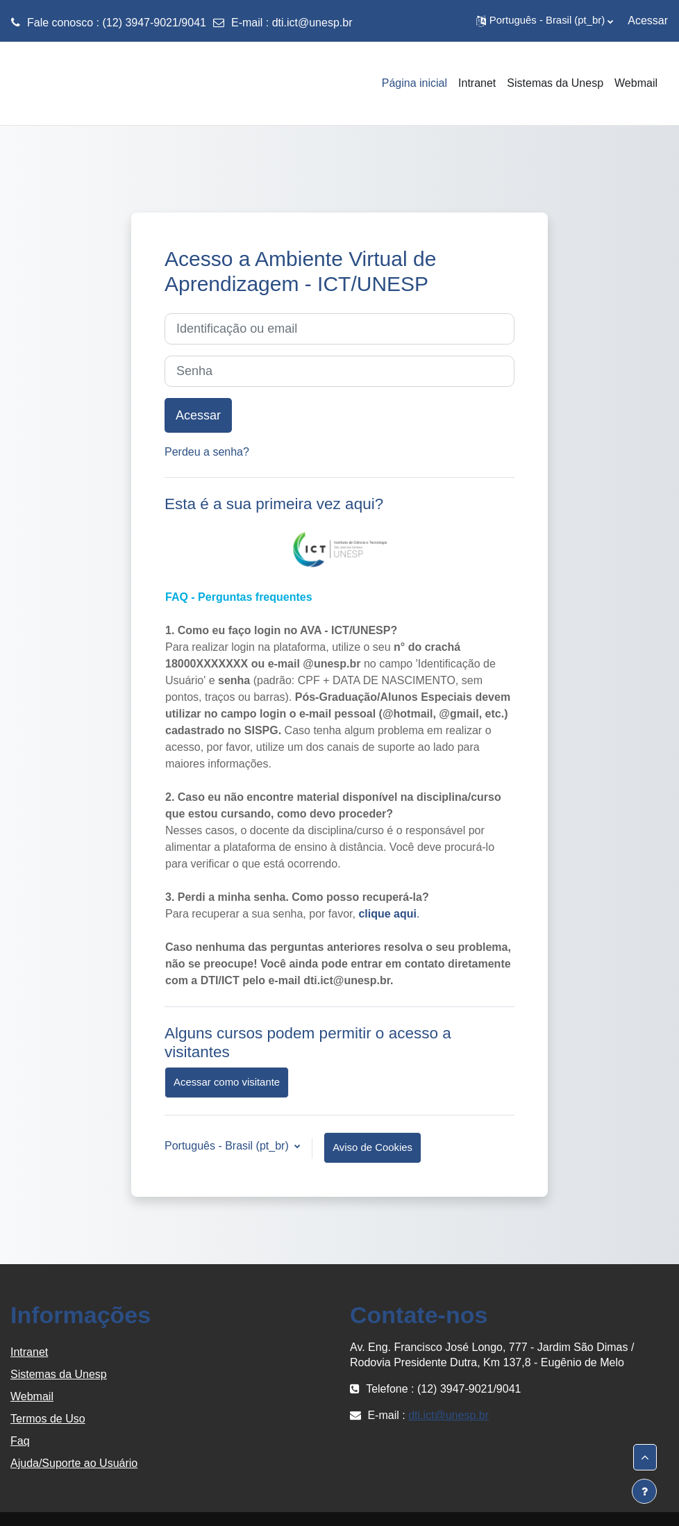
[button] (544, 21)
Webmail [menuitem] (635, 83)
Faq (20, 1441)
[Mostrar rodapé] (644, 1491)
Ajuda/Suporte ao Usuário (73, 1463)
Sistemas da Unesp (58, 1374)
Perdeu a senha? (207, 452)
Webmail (31, 1396)
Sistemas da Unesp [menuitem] (555, 83)
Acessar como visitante (227, 1082)
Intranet (29, 1352)
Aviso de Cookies (372, 1147)
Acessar (648, 20)
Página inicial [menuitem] (414, 83)
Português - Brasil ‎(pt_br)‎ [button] (228, 1146)
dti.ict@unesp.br (312, 22)
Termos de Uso (47, 1419)
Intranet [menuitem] (477, 83)
